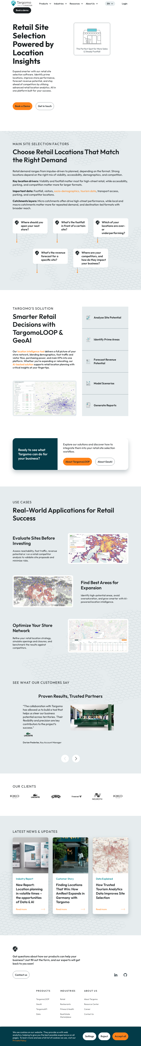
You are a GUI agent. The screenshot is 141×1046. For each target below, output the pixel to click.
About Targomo (91, 999)
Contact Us (89, 1014)
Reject (104, 1036)
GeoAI (39, 1004)
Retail (62, 999)
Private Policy (19, 1040)
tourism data (88, 191)
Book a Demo (22, 106)
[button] (65, 758)
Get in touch (45, 106)
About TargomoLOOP (77, 461)
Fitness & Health (67, 1009)
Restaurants (65, 1004)
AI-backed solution (23, 364)
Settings (89, 1036)
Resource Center (91, 1004)
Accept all (120, 1036)
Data (38, 1014)
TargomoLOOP (42, 999)
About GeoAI (105, 461)
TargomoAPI (41, 1009)
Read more (21, 909)
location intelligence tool (30, 351)
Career (87, 1009)
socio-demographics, (67, 191)
